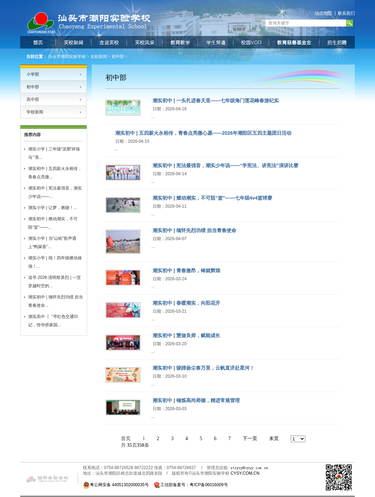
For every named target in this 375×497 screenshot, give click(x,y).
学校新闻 (34, 112)
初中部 (118, 56)
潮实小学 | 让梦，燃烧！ (51, 207)
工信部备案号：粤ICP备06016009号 (194, 484)
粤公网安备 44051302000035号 (116, 484)
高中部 (32, 99)
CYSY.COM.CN (245, 473)
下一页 (250, 438)
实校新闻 (98, 56)
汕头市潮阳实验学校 (67, 56)
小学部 (32, 74)
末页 (274, 438)
